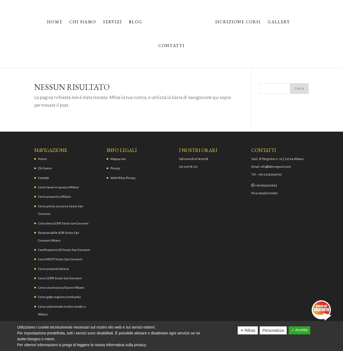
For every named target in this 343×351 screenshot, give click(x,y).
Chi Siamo (82, 22)
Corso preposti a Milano (54, 197)
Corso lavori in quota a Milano (58, 187)
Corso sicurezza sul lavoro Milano (61, 287)
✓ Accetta (299, 330)
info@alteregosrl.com (275, 167)
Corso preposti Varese (53, 269)
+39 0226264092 (270, 174)
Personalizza (273, 330)
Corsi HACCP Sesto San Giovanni (60, 259)
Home (54, 22)
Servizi (112, 22)
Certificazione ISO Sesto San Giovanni (64, 250)
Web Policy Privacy (123, 178)
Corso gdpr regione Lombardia (59, 297)
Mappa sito (118, 159)
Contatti (171, 46)
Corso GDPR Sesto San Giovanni (60, 278)
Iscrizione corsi (238, 22)
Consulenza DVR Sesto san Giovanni (63, 223)
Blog (135, 22)
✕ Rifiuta (247, 330)
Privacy (115, 168)
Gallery (279, 22)
